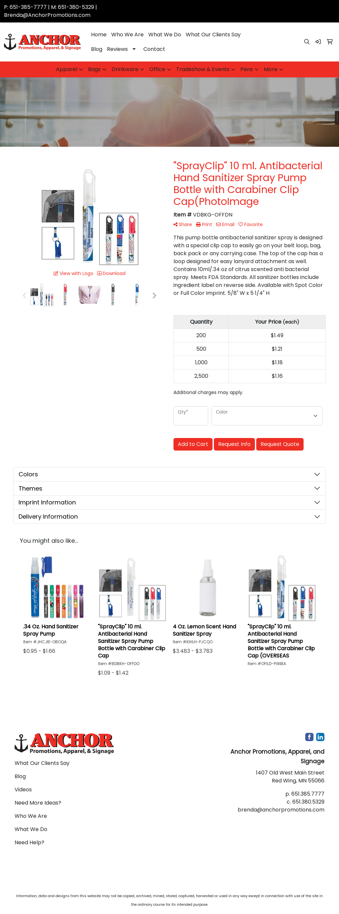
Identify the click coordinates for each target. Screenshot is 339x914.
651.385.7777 (307, 794)
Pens (246, 69)
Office (157, 69)
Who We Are (127, 34)
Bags (94, 69)
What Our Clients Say (213, 34)
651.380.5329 (308, 802)
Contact (154, 49)
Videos (23, 789)
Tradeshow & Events (202, 69)
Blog (96, 49)
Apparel (66, 69)
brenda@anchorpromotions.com (281, 810)
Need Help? (29, 842)
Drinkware (125, 69)
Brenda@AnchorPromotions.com (47, 15)
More (270, 69)
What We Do (164, 34)
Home (99, 34)
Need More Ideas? (38, 803)
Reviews (117, 49)
